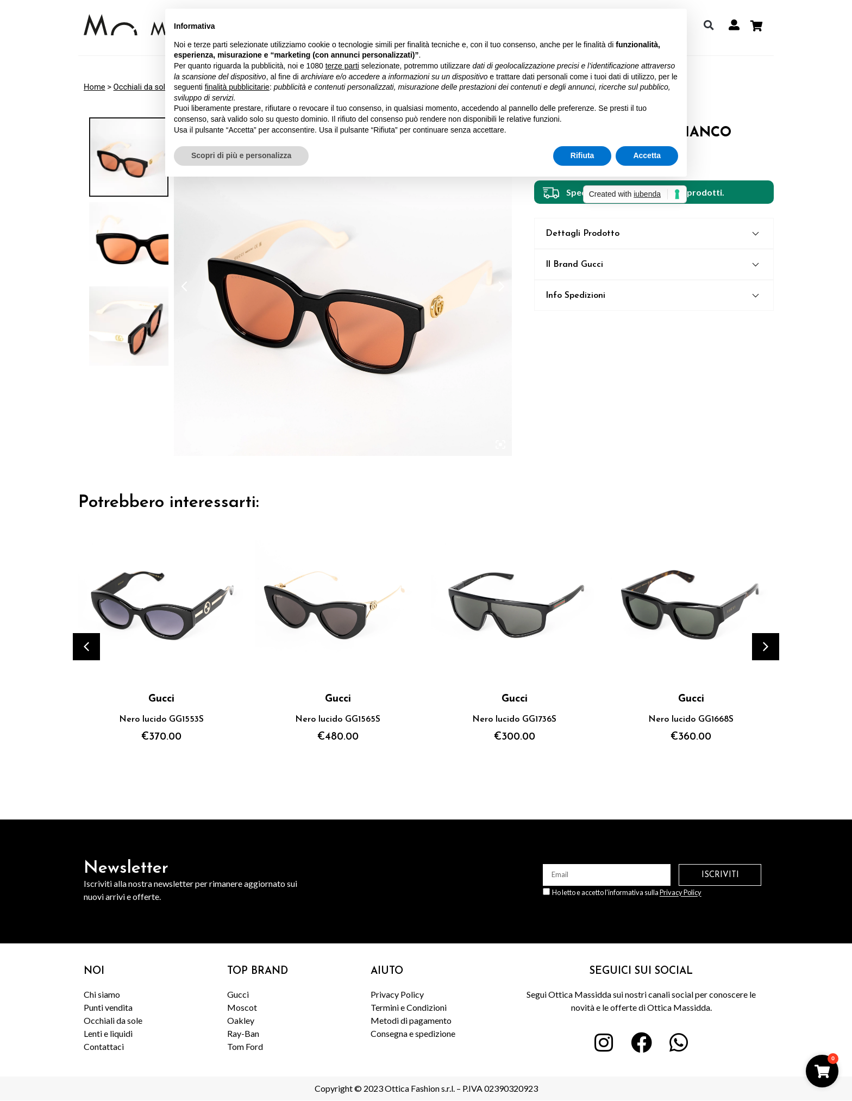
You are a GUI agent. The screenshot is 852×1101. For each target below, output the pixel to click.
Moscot (242, 1007)
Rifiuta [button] (582, 155)
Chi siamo (102, 994)
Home (94, 87)
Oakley (240, 1020)
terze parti (342, 65)
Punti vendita (108, 1007)
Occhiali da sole (142, 87)
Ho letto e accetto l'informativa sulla (626, 893)
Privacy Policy (680, 893)
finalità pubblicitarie (237, 87)
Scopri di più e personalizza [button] (241, 155)
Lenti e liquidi (108, 1033)
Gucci (238, 994)
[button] (708, 25)
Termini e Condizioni (409, 1007)
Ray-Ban (243, 1033)
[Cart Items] (759, 26)
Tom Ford (245, 1046)
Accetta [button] (647, 155)
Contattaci (104, 1046)
